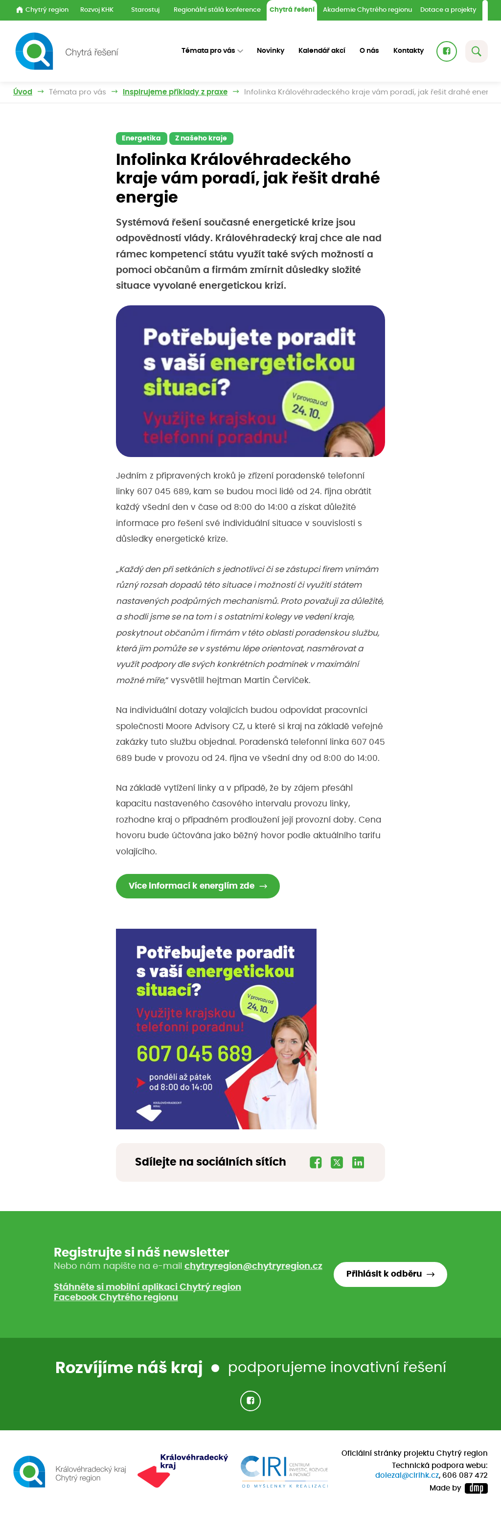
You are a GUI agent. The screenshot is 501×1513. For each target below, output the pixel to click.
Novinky (270, 50)
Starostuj (145, 10)
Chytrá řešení (292, 10)
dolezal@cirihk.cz (407, 1475)
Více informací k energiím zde (191, 886)
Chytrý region (42, 9)
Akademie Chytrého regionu (367, 10)
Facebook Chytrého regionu (116, 1297)
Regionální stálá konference (217, 10)
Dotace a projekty (448, 10)
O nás (369, 50)
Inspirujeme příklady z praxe (175, 92)
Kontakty (408, 50)
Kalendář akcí (321, 50)
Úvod (22, 92)
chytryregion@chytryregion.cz (253, 1266)
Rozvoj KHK (97, 10)
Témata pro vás (77, 92)
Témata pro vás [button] (208, 50)
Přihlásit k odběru (384, 1274)
